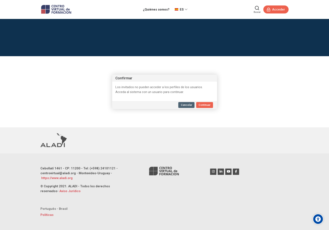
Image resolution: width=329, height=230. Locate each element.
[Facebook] (236, 172)
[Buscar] (257, 9)
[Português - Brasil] (54, 208)
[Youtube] (228, 172)
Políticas (46, 215)
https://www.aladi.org (56, 178)
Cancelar (186, 104)
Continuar (204, 104)
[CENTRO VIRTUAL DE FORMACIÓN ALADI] (56, 9)
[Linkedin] (221, 172)
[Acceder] (276, 9)
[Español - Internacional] (181, 9)
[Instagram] (213, 172)
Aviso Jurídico (70, 191)
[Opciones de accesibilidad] (318, 219)
